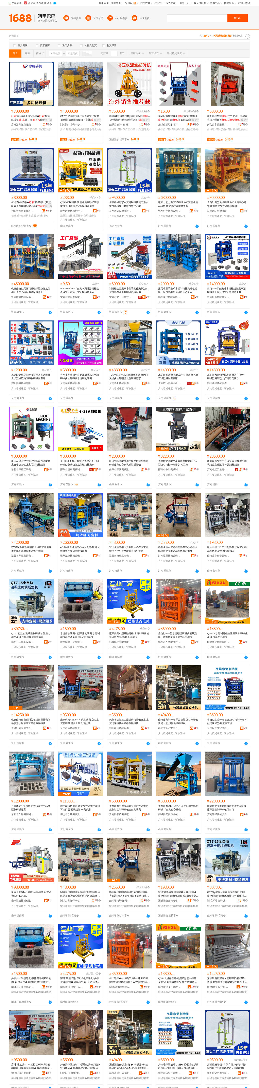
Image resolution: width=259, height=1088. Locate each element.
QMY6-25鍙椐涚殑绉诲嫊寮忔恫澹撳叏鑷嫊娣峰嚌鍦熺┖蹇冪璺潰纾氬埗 (79, 118)
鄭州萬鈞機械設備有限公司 (218, 383)
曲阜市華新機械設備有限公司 (120, 469)
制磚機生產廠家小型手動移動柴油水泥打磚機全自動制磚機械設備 (128, 290)
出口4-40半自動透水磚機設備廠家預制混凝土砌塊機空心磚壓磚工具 (226, 290)
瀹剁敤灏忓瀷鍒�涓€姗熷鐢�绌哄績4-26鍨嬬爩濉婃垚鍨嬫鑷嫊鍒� (178, 118)
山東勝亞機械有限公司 (218, 642)
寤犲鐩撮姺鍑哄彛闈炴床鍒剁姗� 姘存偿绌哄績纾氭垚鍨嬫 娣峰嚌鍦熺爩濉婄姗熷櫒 (178, 894)
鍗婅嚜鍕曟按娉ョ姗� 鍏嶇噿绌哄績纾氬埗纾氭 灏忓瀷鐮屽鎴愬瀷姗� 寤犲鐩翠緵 (178, 1066)
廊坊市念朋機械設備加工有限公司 (71, 814)
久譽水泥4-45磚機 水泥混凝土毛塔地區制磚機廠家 (30, 807)
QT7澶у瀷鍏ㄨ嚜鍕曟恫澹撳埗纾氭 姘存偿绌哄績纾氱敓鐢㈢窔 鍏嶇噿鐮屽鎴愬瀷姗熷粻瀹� (227, 894)
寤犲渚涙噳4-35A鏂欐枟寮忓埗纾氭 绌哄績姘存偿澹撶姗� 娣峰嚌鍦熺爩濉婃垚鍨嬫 (31, 1066)
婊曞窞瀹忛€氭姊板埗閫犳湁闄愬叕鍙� (120, 124)
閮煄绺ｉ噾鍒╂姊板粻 (71, 986)
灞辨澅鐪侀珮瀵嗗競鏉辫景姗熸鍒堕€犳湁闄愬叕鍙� (120, 1073)
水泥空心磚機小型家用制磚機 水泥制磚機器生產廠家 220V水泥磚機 (80, 635)
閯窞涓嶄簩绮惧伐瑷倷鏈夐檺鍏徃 (218, 900)
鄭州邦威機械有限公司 (22, 383)
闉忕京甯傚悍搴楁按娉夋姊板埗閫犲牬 (71, 900)
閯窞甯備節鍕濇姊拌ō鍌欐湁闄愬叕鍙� (120, 986)
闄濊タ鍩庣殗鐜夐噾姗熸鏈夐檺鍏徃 (22, 986)
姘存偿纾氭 (31, 129)
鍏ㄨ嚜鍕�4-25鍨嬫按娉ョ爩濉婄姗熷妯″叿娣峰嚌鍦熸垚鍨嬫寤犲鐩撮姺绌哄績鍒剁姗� (129, 980)
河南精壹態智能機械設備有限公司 (218, 728)
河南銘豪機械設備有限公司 (71, 383)
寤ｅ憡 (97, 120)
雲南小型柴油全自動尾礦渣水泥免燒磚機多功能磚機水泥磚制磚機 (79, 376)
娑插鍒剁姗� (68, 129)
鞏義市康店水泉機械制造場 (120, 555)
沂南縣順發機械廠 (119, 814)
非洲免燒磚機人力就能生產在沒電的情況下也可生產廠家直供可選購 (128, 549)
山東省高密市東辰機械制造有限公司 (169, 728)
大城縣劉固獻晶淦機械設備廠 (22, 728)
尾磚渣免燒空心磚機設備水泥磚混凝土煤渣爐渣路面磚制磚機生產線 (30, 376)
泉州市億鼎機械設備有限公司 (120, 210)
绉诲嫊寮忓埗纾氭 (87, 129)
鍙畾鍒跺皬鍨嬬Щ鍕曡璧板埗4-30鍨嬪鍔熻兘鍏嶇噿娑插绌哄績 (129, 118)
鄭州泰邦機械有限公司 (169, 297)
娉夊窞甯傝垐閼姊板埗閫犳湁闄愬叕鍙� (218, 124)
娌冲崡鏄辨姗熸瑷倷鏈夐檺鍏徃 (120, 900)
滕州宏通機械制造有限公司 (71, 210)
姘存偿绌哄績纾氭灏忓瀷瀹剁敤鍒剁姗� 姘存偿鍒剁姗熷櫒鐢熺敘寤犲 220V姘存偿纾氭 (31, 980)
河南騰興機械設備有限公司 (22, 297)
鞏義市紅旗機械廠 (217, 210)
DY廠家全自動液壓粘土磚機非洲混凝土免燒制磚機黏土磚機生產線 (31, 549)
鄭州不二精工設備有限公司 (22, 642)
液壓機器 (78, 215)
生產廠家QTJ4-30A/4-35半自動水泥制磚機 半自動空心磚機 (178, 807)
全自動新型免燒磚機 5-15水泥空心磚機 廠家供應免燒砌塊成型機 (226, 204)
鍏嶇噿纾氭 (17, 129)
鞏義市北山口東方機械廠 (120, 297)
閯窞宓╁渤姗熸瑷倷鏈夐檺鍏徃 (71, 1073)
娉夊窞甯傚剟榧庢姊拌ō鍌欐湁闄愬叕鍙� (22, 210)
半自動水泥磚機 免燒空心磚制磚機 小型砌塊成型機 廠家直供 (227, 721)
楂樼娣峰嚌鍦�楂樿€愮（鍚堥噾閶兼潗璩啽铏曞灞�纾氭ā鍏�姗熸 (31, 204)
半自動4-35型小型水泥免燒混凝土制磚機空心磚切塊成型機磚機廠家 (79, 463)
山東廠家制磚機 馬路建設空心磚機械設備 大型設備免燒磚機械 (178, 721)
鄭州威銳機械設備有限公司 (71, 555)
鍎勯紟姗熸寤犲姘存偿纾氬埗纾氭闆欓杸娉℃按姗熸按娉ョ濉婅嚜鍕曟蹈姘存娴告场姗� (227, 1066)
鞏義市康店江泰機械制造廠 (22, 469)
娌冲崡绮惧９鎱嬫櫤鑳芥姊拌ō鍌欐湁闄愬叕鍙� (169, 1073)
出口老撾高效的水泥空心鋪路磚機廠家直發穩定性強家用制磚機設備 (30, 463)
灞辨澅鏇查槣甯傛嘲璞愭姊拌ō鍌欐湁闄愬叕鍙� (169, 900)
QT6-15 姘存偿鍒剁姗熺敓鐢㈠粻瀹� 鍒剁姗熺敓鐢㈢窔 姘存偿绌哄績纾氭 (177, 980)
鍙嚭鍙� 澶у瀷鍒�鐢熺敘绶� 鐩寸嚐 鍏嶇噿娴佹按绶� (30, 118)
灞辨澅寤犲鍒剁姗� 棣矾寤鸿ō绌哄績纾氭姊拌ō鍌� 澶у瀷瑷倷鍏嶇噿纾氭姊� (128, 1066)
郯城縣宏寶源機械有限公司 (169, 814)
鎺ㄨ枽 (48, 120)
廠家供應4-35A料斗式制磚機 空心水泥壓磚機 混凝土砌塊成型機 (79, 721)
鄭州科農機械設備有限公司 (169, 210)
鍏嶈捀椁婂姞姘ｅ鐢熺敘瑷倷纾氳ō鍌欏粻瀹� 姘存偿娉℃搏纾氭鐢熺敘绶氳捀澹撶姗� (80, 1066)
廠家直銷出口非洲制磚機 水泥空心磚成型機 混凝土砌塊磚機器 (227, 549)
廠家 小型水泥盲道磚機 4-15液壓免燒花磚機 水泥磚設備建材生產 (178, 204)
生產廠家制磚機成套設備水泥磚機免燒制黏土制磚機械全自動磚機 (128, 807)
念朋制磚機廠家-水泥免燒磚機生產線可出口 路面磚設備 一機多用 (80, 807)
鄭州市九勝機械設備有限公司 (169, 642)
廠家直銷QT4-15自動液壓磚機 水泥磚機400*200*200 (31, 894)
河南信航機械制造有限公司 (218, 297)
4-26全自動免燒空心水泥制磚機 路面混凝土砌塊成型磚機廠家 (79, 549)
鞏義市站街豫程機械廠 (71, 297)
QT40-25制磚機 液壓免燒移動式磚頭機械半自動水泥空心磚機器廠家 (79, 204)
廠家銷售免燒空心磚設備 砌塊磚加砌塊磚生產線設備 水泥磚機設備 (227, 463)
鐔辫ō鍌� (42, 215)
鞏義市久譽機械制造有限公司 (22, 814)
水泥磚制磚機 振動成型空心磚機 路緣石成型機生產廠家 (178, 376)
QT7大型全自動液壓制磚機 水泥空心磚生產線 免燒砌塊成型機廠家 (30, 635)
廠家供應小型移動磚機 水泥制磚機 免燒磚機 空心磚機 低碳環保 (129, 635)
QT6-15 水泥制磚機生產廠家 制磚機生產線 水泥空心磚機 (227, 635)
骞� (49, 124)
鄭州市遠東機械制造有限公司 (71, 469)
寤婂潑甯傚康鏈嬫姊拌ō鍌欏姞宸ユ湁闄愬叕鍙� (22, 124)
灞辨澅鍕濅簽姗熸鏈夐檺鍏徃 (169, 986)
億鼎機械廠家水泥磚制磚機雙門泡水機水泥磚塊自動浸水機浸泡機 (128, 204)
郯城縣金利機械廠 (119, 642)
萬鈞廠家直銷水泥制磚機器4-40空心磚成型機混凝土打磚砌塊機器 (226, 376)
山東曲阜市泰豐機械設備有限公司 (218, 555)
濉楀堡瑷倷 (29, 215)
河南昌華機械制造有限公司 (71, 728)
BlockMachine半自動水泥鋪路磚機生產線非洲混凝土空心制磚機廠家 (79, 290)
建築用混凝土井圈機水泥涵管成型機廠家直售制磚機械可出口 (226, 807)
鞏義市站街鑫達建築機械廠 (169, 383)
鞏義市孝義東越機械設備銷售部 (22, 555)
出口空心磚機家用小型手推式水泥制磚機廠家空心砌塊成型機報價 (128, 463)
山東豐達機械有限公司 (22, 900)
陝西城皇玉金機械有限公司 (71, 642)
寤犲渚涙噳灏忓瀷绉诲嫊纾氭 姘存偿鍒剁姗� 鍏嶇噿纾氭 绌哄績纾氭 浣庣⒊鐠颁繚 (80, 980)
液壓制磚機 (66, 215)
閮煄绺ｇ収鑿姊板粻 (71, 124)
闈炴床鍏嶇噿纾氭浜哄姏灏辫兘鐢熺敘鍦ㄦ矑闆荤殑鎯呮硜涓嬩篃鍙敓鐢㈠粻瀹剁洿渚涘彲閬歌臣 (80, 894)
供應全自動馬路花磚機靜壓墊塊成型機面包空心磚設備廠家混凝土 (30, 290)
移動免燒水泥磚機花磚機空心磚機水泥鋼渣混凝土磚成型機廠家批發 (177, 549)
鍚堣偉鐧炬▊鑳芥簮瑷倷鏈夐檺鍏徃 (169, 124)
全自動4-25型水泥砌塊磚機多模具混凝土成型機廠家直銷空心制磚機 (177, 635)
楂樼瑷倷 (17, 215)
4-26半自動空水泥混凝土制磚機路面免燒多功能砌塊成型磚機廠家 (128, 376)
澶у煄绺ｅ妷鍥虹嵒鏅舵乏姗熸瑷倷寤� (218, 986)
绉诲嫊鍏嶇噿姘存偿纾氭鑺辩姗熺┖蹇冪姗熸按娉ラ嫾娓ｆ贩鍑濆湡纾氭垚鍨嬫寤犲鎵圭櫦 (129, 894)
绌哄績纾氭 (143, 129)
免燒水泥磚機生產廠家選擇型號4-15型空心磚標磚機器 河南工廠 (177, 463)
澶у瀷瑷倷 (44, 129)
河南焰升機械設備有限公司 (120, 383)
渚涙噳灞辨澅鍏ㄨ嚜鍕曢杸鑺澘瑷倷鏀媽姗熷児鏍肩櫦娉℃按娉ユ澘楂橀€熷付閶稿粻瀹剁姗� (227, 980)
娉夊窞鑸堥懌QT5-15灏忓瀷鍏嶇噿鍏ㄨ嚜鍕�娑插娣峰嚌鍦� (227, 118)
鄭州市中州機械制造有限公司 (169, 469)
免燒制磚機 (90, 215)
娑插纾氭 (226, 129)
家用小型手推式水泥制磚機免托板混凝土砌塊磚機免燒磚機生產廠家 (177, 290)
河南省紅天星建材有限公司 (218, 469)
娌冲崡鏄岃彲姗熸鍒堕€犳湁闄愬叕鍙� (22, 1073)
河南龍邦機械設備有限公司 (218, 814)
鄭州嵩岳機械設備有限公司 (120, 728)
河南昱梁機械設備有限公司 (169, 555)
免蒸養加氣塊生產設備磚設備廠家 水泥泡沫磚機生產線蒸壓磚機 (129, 721)
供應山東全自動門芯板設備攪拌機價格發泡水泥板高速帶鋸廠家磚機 (30, 721)
